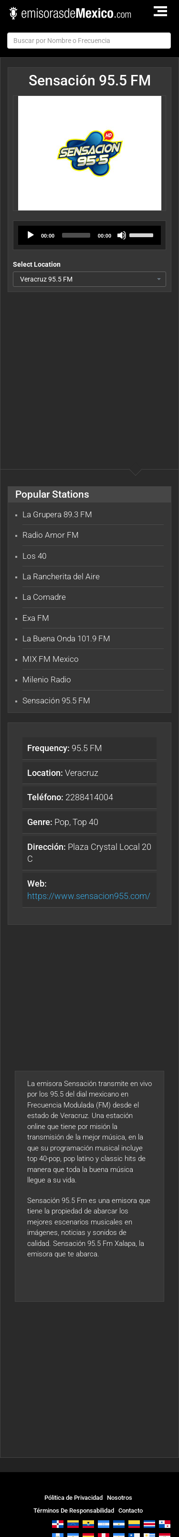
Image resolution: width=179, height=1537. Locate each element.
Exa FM (35, 618)
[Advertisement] (89, 361)
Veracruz (62, 773)
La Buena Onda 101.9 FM (66, 638)
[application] (89, 235)
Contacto (130, 1510)
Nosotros (119, 1497)
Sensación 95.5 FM (56, 700)
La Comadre (44, 597)
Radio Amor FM (50, 535)
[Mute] (121, 235)
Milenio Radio (46, 679)
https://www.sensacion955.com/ (88, 896)
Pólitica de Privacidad (73, 1497)
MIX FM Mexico (50, 659)
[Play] (30, 235)
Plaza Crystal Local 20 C (89, 853)
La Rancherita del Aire (61, 576)
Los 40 (34, 556)
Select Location (37, 264)
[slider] (76, 235)
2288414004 (70, 797)
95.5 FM (64, 748)
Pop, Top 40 (62, 822)
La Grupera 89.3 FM (57, 514)
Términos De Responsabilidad (73, 1510)
